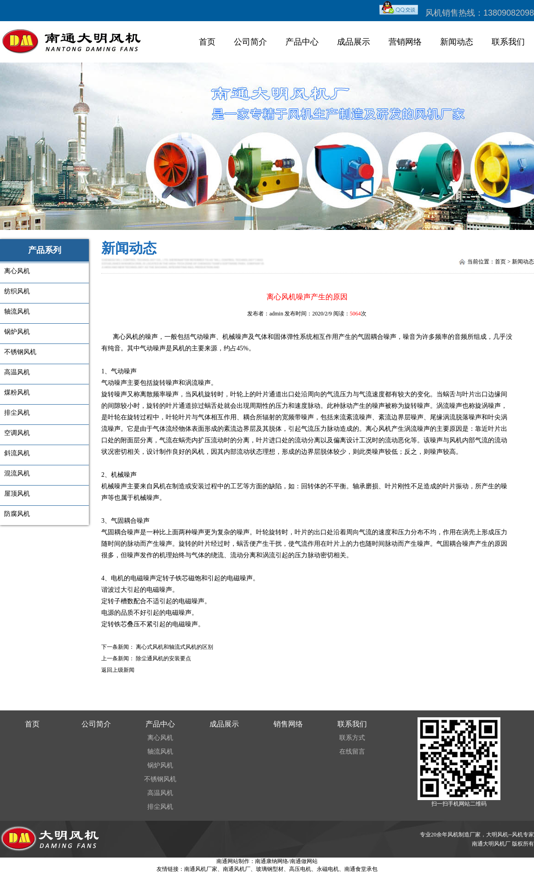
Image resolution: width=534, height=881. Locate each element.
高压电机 (300, 869)
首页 (207, 41)
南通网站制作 (233, 861)
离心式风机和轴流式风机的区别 (174, 647)
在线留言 (352, 751)
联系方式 (352, 737)
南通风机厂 (236, 869)
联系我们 (508, 41)
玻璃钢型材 (270, 869)
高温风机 (160, 792)
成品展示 (353, 41)
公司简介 (250, 41)
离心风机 (160, 737)
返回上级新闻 (117, 670)
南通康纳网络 (271, 861)
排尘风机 (160, 806)
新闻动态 (456, 41)
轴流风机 (160, 751)
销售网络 (288, 724)
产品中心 (302, 41)
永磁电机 (328, 869)
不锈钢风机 (160, 779)
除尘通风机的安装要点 (163, 658)
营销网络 (405, 41)
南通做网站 (304, 861)
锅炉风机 (160, 765)
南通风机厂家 (200, 869)
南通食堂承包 (360, 869)
